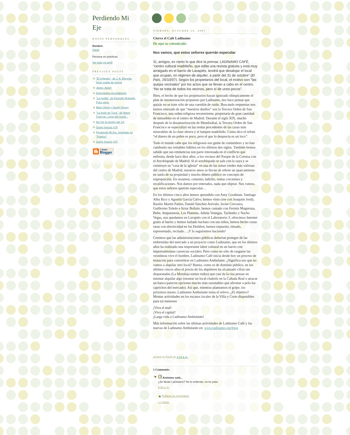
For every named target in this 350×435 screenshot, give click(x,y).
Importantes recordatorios (111, 93)
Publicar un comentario (175, 395)
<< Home (163, 402)
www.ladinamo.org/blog (221, 328)
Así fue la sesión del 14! (110, 122)
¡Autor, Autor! (104, 87)
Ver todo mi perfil (102, 62)
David (95, 49)
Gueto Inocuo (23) (107, 127)
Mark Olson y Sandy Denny (112, 107)
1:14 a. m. (182, 357)
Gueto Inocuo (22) (107, 141)
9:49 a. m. (164, 387)
